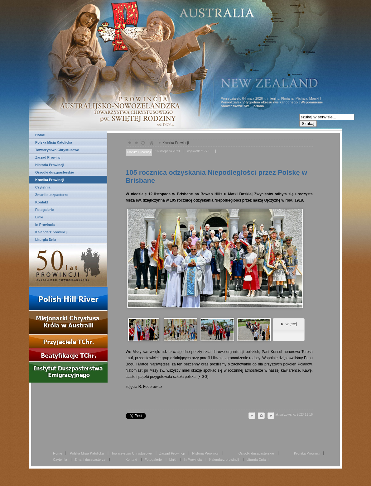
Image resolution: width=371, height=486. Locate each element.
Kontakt (41, 202)
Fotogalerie (44, 210)
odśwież (142, 143)
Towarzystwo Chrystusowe (57, 150)
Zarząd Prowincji (48, 157)
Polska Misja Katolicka (53, 142)
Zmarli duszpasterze (51, 195)
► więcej (288, 324)
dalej (135, 143)
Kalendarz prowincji (51, 232)
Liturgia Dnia (45, 239)
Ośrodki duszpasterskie (54, 172)
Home (40, 135)
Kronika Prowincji (49, 180)
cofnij (270, 416)
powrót (129, 143)
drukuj (261, 416)
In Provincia (45, 224)
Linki (39, 217)
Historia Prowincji (49, 165)
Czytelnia (42, 187)
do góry (252, 416)
